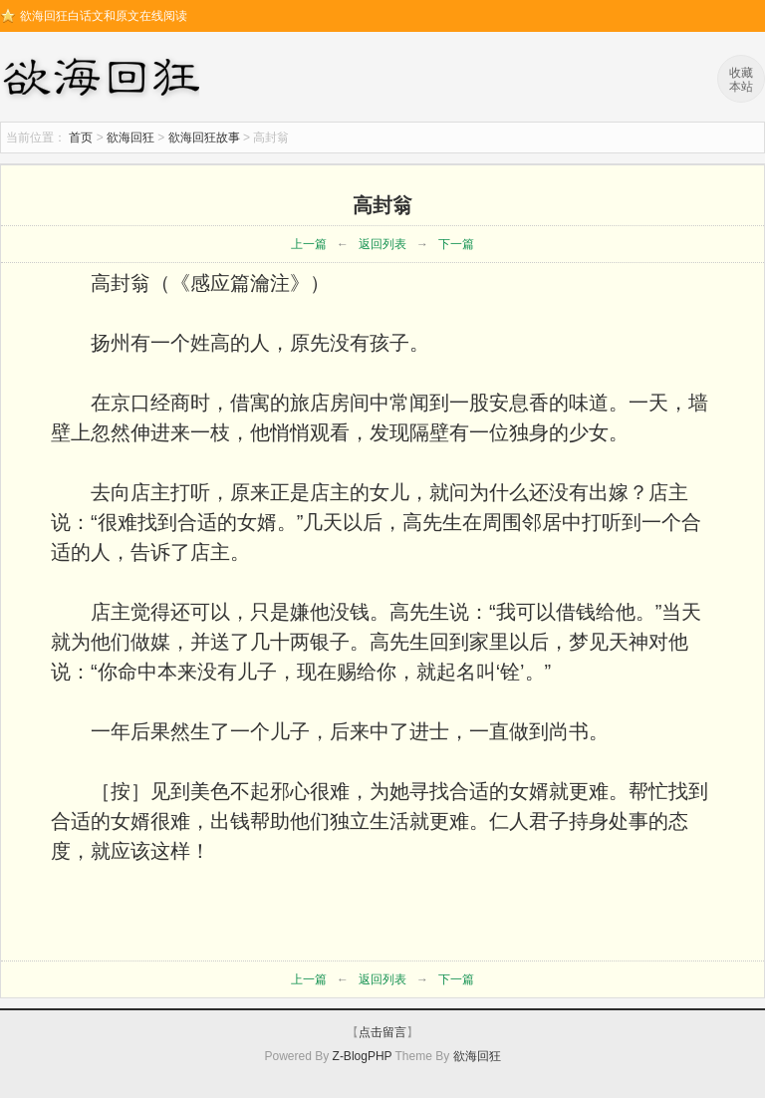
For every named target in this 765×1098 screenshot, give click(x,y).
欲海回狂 (104, 80)
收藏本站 (741, 80)
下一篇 (456, 244)
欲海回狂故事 (204, 137)
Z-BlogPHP (362, 1056)
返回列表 (382, 244)
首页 (81, 137)
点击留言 (382, 1032)
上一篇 (309, 244)
